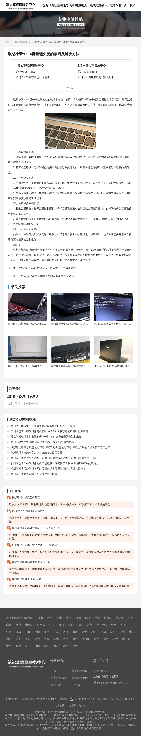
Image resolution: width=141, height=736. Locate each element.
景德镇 (120, 617)
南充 (123, 624)
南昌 (65, 638)
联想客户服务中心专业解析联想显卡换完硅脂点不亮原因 (41, 426)
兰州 (122, 631)
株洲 (113, 624)
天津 (49, 617)
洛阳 (65, 631)
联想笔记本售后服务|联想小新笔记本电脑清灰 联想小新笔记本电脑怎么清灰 (52, 458)
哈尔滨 (126, 638)
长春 (75, 638)
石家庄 (86, 638)
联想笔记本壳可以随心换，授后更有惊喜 (32, 474)
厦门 (27, 645)
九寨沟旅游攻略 (78, 705)
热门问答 (15, 491)
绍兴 (94, 631)
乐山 (97, 617)
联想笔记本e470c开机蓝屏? (24, 579)
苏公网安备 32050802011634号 (89, 699)
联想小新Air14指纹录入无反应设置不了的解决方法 (47, 268)
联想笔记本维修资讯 (22, 419)
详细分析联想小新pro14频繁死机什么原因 (31, 366)
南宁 (106, 638)
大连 (115, 638)
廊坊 (18, 631)
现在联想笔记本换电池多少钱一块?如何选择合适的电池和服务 (44, 436)
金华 (8, 645)
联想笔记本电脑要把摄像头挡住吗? (29, 562)
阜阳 (37, 631)
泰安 (84, 631)
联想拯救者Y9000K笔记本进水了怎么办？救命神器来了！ (83, 323)
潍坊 (103, 631)
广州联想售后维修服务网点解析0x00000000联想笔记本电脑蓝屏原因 (47, 431)
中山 (131, 631)
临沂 (112, 631)
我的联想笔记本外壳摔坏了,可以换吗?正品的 (34, 528)
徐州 (37, 638)
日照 (75, 631)
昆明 (46, 645)
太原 (27, 638)
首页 (45, 5)
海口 (80, 624)
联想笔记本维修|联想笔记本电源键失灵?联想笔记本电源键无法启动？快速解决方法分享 (58, 447)
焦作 (8, 631)
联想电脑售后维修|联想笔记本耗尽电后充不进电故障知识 (41, 442)
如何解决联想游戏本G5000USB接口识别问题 (33, 323)
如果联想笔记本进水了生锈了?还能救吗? (32, 545)
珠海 (8, 638)
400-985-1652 (27, 71)
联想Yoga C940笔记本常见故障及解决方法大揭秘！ (47, 276)
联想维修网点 (59, 5)
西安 (59, 617)
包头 (70, 624)
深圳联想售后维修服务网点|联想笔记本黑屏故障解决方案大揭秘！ (46, 468)
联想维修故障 (79, 5)
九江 (56, 631)
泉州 (96, 638)
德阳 (87, 617)
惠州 (56, 638)
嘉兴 (46, 638)
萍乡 (51, 624)
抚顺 (61, 624)
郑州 (65, 645)
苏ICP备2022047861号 (122, 699)
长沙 (56, 645)
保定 (18, 638)
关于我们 (129, 5)
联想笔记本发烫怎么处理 (23, 498)
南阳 (8, 624)
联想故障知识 (22, 42)
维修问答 (116, 5)
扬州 (46, 631)
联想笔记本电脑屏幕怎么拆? (25, 511)
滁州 (130, 617)
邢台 (18, 624)
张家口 (29, 624)
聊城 (78, 617)
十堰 (68, 617)
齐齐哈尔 (102, 624)
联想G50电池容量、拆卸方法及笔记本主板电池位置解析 (82, 366)
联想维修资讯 (99, 5)
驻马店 (41, 624)
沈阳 (37, 645)
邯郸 (27, 631)
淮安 (75, 645)
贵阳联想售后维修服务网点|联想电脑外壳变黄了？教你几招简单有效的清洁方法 (54, 463)
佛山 (40, 617)
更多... (70, 88)
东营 (89, 624)
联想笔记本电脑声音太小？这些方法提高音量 (34, 452)
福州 (18, 645)
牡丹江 (108, 617)
